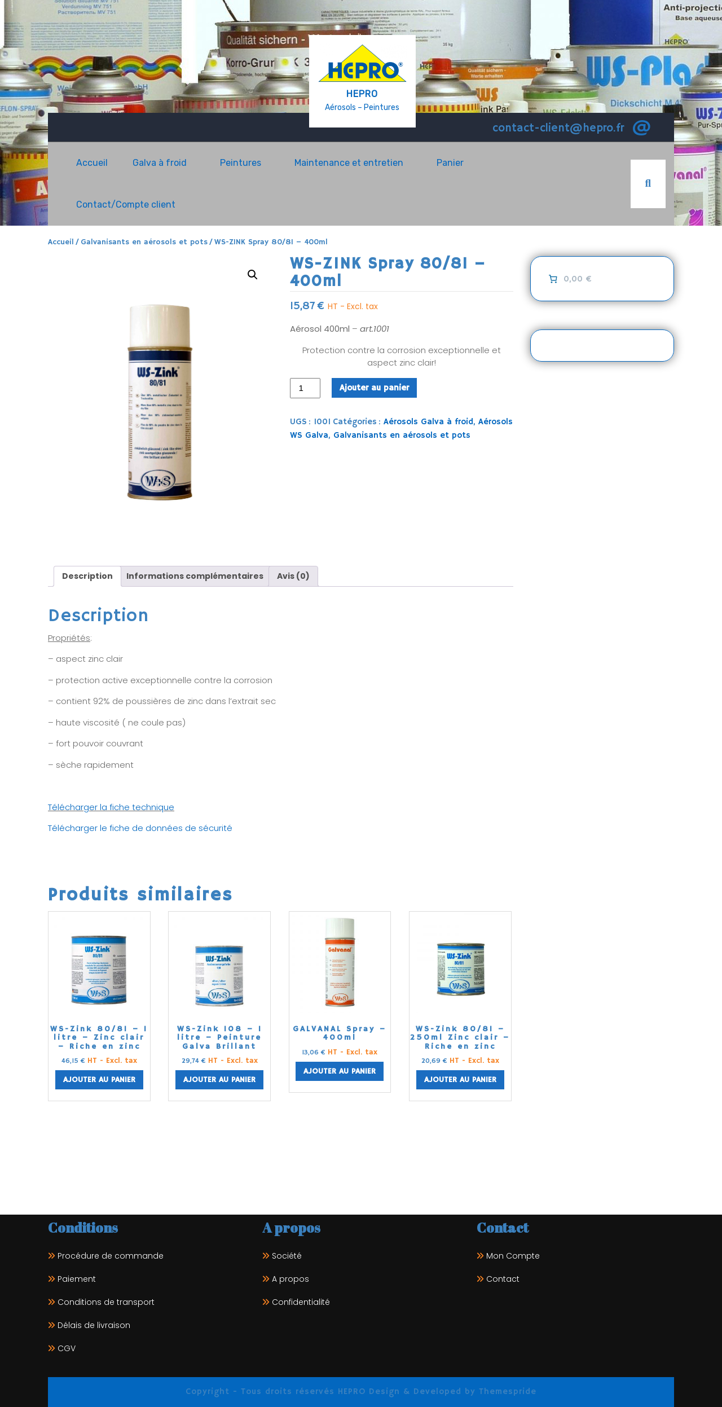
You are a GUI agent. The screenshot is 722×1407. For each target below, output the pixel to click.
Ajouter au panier (374, 387)
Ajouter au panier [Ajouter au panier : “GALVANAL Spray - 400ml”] (339, 1071)
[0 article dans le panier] (569, 278)
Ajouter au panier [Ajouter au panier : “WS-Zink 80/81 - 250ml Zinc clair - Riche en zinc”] (460, 1080)
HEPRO (362, 94)
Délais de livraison (94, 1325)
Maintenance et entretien (348, 162)
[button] (253, 275)
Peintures (240, 162)
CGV (67, 1348)
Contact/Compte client (125, 204)
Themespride (506, 1391)
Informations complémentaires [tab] (194, 576)
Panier (450, 162)
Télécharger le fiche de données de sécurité (141, 828)
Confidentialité (301, 1302)
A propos (290, 1279)
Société (287, 1255)
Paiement (77, 1279)
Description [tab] (87, 576)
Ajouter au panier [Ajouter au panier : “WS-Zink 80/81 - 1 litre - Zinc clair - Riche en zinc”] (99, 1080)
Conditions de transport (106, 1302)
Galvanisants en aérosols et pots (144, 242)
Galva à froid (160, 162)
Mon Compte (513, 1255)
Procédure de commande (111, 1255)
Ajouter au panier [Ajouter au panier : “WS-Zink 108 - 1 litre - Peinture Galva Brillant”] (219, 1080)
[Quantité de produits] (305, 388)
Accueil (92, 162)
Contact (503, 1279)
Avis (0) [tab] (293, 576)
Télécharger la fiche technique (111, 807)
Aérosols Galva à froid (428, 421)
